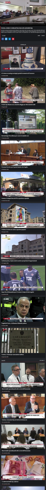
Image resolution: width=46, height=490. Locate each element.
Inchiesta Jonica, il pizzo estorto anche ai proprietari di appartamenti (19, 261)
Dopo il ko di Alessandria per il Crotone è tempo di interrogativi (18, 292)
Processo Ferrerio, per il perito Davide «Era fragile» (15, 167)
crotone (43, 35)
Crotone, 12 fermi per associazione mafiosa (13, 354)
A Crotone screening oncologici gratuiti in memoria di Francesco (18, 73)
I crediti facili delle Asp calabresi (10, 481)
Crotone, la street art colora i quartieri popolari (14, 229)
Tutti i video (42, 360)
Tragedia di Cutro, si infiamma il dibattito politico (14, 323)
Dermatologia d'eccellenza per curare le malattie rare (15, 136)
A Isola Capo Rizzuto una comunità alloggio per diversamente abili (18, 104)
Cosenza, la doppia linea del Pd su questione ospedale (15, 198)
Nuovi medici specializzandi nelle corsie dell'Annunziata (16, 389)
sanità (39, 35)
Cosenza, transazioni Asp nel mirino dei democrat (14, 420)
